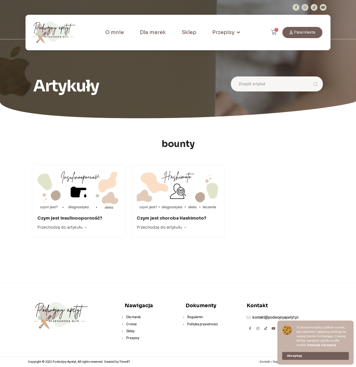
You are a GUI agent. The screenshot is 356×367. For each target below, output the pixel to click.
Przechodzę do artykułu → (62, 227)
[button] (302, 32)
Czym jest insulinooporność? (69, 218)
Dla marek (153, 32)
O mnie (114, 32)
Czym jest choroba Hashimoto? (171, 218)
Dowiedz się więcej (321, 345)
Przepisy (226, 32)
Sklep (189, 32)
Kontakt (265, 361)
